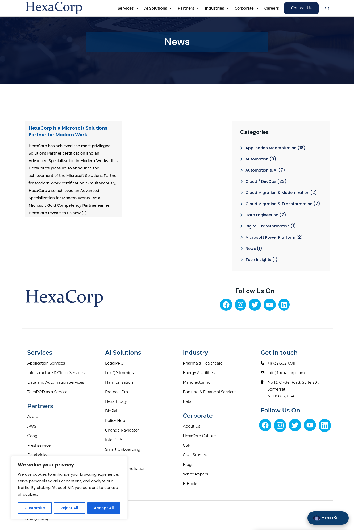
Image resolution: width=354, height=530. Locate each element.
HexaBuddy (116, 401)
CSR (187, 445)
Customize (34, 508)
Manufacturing (197, 382)
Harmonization (119, 382)
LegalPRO (114, 363)
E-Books (190, 483)
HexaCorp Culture (199, 435)
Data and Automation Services (55, 382)
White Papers (195, 474)
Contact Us (301, 8)
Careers (271, 8)
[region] (69, 487)
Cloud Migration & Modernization (277, 192)
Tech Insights (258, 259)
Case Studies (195, 455)
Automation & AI (261, 170)
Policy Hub (115, 420)
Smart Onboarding (122, 449)
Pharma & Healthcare (203, 363)
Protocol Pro (116, 392)
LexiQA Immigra (120, 372)
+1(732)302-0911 (281, 363)
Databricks (37, 455)
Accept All (104, 508)
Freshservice (39, 445)
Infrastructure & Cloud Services (56, 372)
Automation (257, 159)
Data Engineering (261, 215)
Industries (217, 8)
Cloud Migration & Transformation (279, 203)
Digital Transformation (267, 226)
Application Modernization (271, 148)
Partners (188, 8)
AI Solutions (158, 8)
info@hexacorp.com (286, 372)
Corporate (247, 8)
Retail (188, 401)
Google (34, 435)
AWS (31, 426)
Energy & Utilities (199, 372)
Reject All (69, 508)
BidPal (111, 411)
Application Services (46, 363)
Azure (32, 416)
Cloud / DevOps (260, 181)
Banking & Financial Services (209, 392)
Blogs (188, 464)
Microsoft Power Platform (270, 237)
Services (128, 8)
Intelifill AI (114, 439)
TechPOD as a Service (47, 392)
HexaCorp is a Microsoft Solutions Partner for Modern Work (68, 131)
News (250, 248)
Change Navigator (122, 430)
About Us (191, 426)
